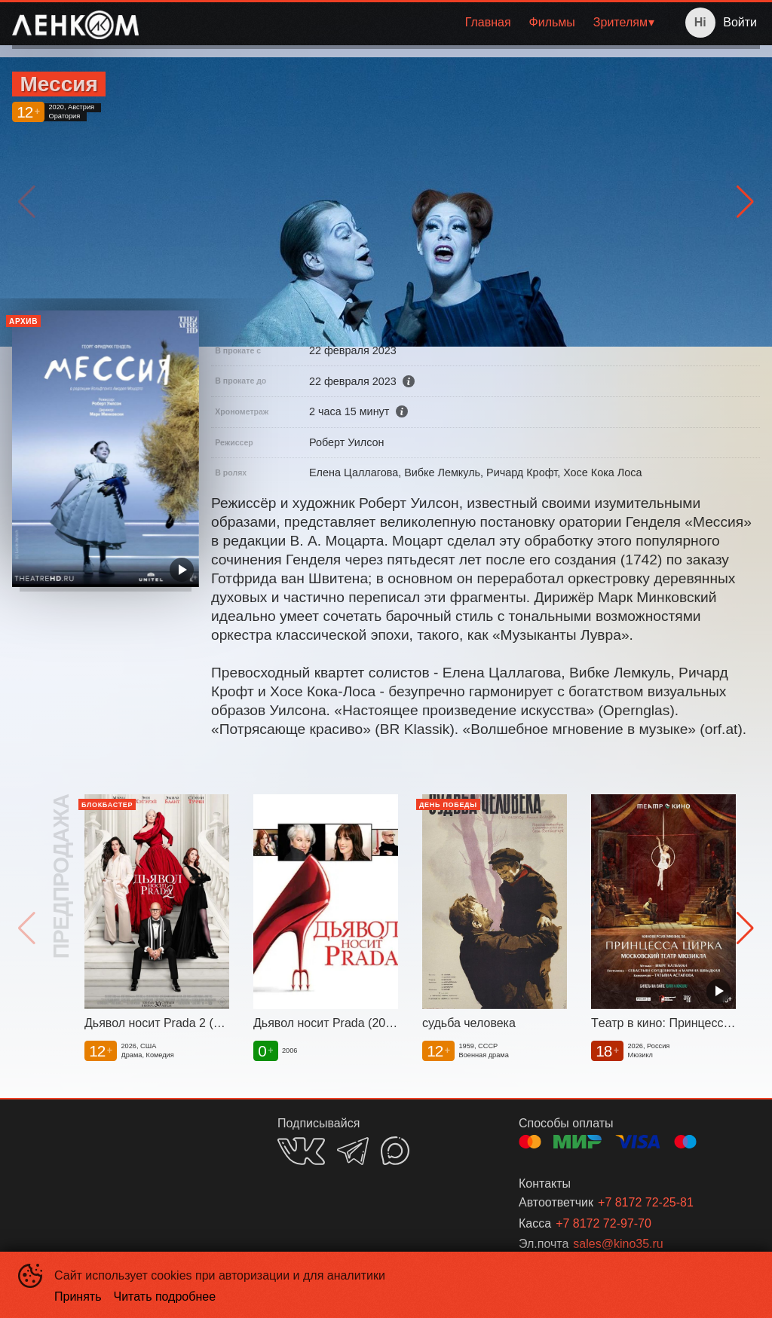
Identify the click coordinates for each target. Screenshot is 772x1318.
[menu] (407, 22)
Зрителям (620, 22)
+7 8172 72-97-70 (603, 1223)
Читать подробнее (165, 1296)
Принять (78, 1296)
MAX (395, 1150)
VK (301, 1151)
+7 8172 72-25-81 (646, 1202)
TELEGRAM (353, 1151)
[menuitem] (488, 22)
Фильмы (552, 22)
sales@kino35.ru (618, 1243)
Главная (488, 22)
